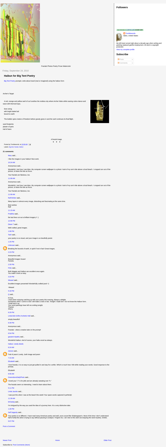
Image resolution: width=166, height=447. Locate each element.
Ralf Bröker (12, 198)
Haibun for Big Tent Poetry (19, 75)
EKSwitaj (11, 402)
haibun (21, 147)
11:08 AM (11, 178)
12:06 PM (11, 221)
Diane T (11, 224)
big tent (11, 147)
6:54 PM (11, 333)
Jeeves (10, 351)
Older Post (107, 440)
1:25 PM (11, 242)
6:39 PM (11, 323)
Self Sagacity (13, 412)
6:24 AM (11, 347)
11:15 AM (11, 210)
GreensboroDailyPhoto (16, 377)
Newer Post (7, 440)
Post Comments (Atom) (21, 445)
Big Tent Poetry (9, 81)
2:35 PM (11, 264)
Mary (10, 155)
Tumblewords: (131, 33)
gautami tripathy (14, 337)
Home (57, 440)
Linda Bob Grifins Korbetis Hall (19, 316)
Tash (10, 235)
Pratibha (11, 214)
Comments (122, 63)
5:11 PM (11, 388)
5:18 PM (11, 291)
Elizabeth (11, 361)
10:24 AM (11, 162)
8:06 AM (11, 374)
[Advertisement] (28, 433)
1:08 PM (11, 231)
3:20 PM (11, 277)
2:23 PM (11, 252)
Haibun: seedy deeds (15, 344)
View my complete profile (125, 49)
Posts (121, 59)
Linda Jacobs (13, 391)
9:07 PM (11, 421)
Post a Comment (9, 426)
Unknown (11, 245)
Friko (10, 268)
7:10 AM (11, 358)
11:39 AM (11, 398)
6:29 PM (11, 312)
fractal (16, 147)
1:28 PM (11, 409)
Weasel (10, 280)
